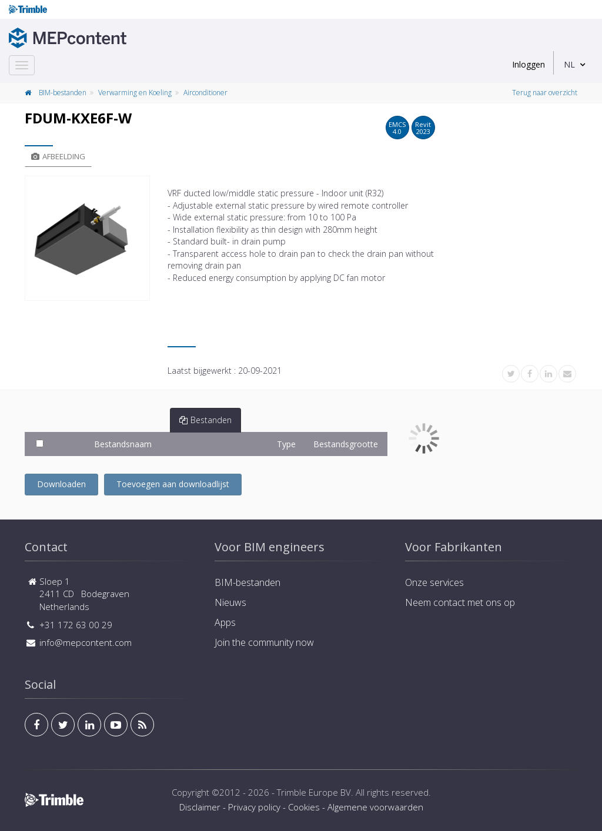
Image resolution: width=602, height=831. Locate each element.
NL (569, 64)
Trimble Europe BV (314, 792)
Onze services (434, 582)
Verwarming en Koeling (135, 93)
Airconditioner (205, 93)
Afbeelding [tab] (58, 156)
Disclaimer (199, 807)
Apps (225, 622)
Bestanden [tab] (205, 419)
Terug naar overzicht (544, 93)
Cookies (304, 807)
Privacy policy (254, 807)
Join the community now (264, 642)
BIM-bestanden (62, 93)
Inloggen (528, 64)
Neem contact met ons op (460, 602)
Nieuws (230, 602)
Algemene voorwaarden (375, 807)
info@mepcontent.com (85, 642)
